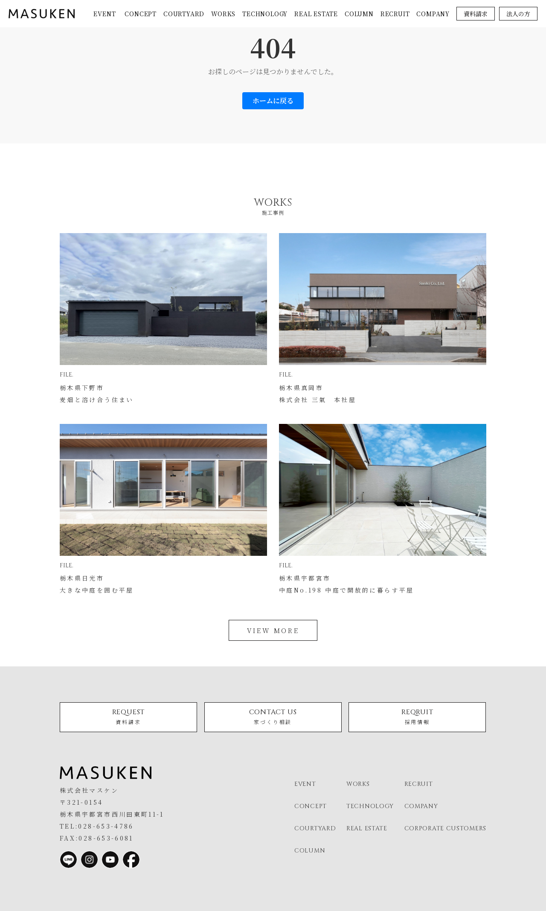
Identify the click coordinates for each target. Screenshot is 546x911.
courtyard (183, 14)
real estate (316, 14)
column (359, 14)
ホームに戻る (273, 100)
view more (273, 630)
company (433, 14)
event (104, 14)
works (223, 14)
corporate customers (445, 828)
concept (141, 14)
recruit (395, 14)
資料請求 (476, 13)
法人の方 (518, 13)
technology (265, 14)
